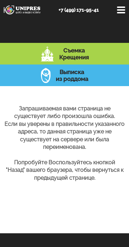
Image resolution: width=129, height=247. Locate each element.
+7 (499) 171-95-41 (78, 10)
